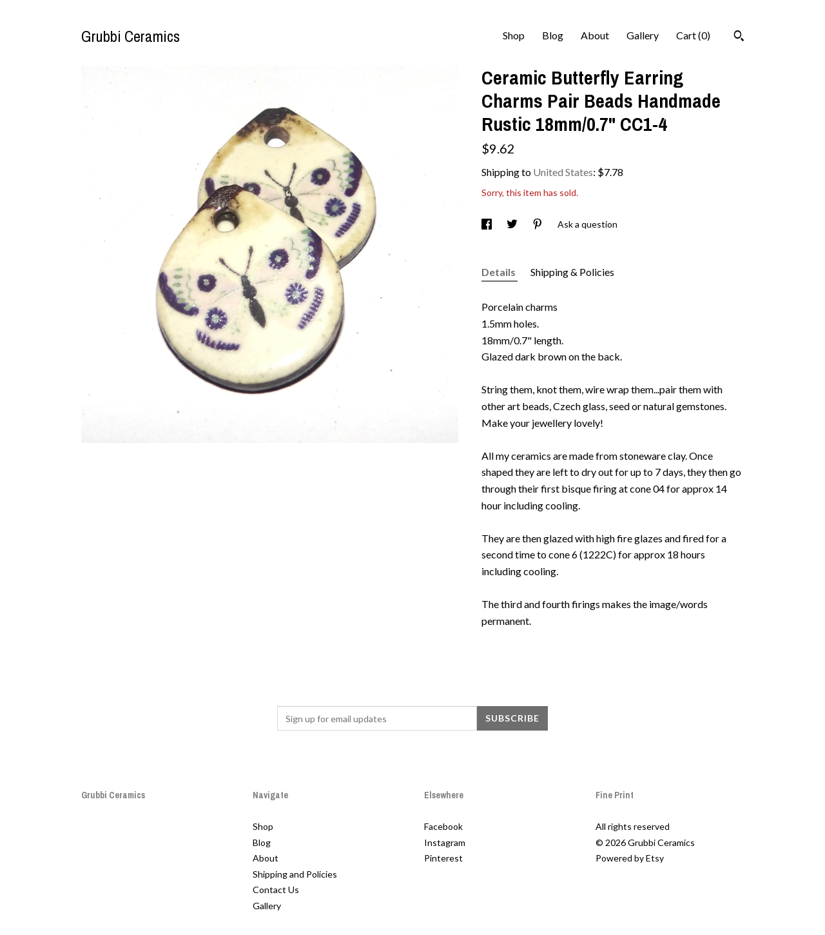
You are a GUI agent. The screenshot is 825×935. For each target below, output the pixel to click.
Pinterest (443, 857)
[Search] (739, 37)
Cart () (693, 35)
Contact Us (276, 889)
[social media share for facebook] (487, 224)
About (595, 35)
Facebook (443, 826)
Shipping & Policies (572, 272)
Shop (514, 35)
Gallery (642, 35)
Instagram (444, 842)
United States (563, 172)
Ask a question (587, 224)
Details (499, 272)
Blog (552, 35)
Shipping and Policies (295, 874)
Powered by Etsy (630, 857)
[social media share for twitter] (513, 224)
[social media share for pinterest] (538, 224)
